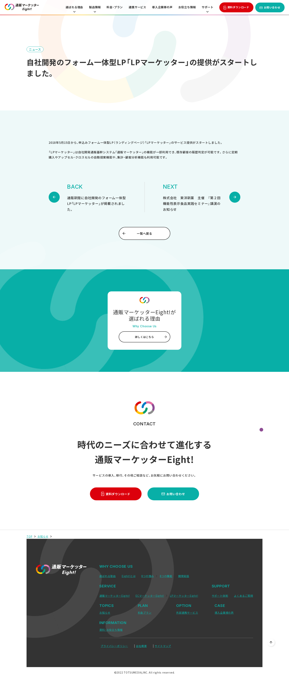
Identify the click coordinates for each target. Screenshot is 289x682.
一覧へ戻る (137, 233)
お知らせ (42, 536)
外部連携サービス (187, 612)
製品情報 (89, 9)
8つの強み (147, 576)
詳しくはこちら (151, 337)
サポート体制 (220, 596)
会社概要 (141, 646)
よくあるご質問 (243, 596)
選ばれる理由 (67, 9)
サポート (207, 9)
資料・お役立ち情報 (111, 630)
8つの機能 (166, 576)
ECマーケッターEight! (149, 596)
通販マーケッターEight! (114, 596)
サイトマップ (163, 646)
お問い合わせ (270, 7)
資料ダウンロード (236, 7)
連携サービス (133, 7)
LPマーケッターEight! (184, 596)
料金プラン (145, 612)
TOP (29, 536)
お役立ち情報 (186, 7)
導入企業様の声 (160, 7)
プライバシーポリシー (114, 646)
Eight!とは (128, 576)
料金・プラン (110, 7)
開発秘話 (183, 576)
